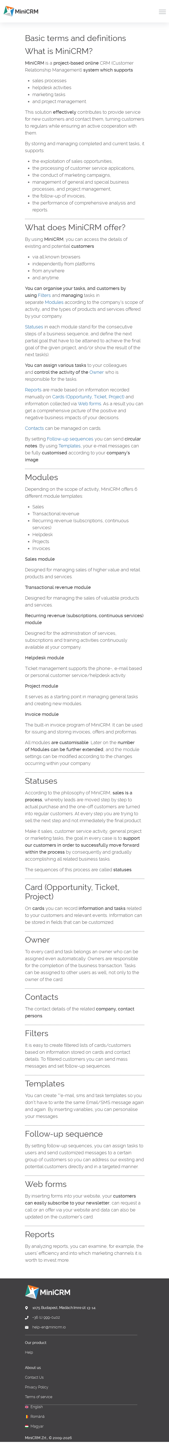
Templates (69, 446)
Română (38, 1417)
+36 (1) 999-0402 (46, 1317)
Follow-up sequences (70, 439)
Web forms (89, 403)
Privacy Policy (36, 1387)
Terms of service (38, 1397)
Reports (33, 390)
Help (29, 1352)
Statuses (34, 327)
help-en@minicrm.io (49, 1327)
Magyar (37, 1426)
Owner (96, 372)
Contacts (34, 428)
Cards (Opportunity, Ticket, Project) (88, 397)
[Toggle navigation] (162, 11)
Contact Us (34, 1377)
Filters (44, 295)
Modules (54, 302)
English (37, 1407)
